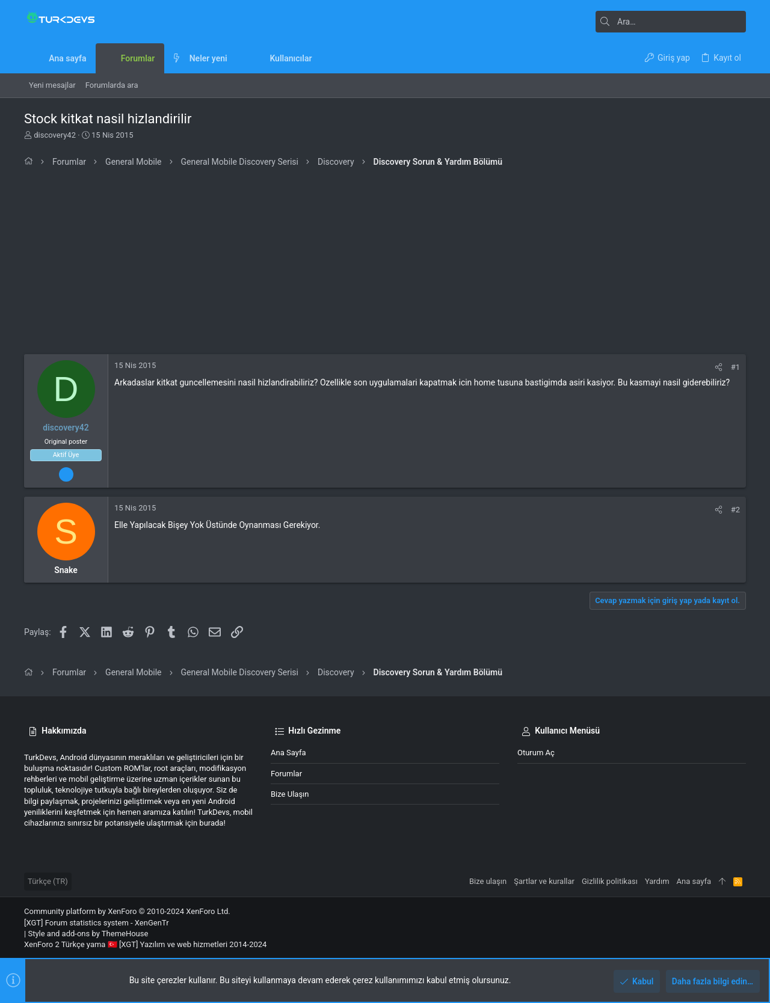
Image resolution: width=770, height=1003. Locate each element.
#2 (735, 509)
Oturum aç (536, 752)
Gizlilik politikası (610, 881)
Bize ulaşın (290, 794)
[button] (237, 58)
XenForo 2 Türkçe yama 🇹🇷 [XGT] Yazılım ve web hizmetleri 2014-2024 (145, 944)
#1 (735, 367)
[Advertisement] (385, 264)
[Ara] (671, 21)
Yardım (657, 881)
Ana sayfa (288, 752)
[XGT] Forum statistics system (96, 922)
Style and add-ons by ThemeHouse (88, 933)
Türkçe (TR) (48, 881)
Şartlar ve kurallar (544, 881)
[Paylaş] (718, 367)
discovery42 (55, 135)
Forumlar (286, 773)
